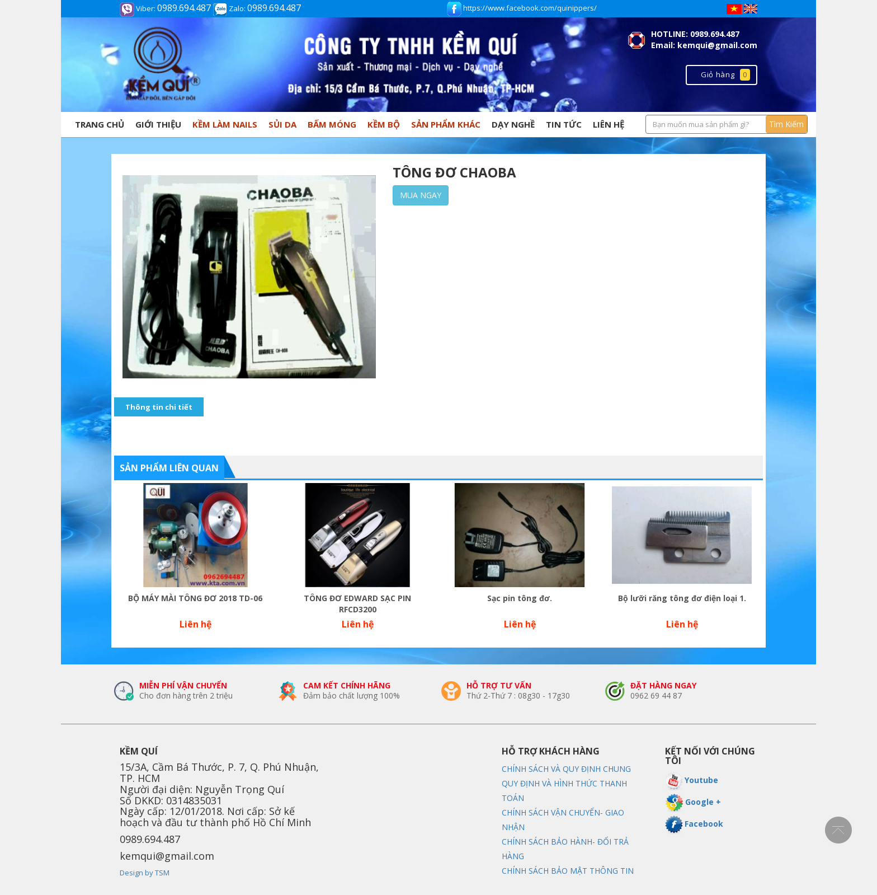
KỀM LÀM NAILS (224, 124)
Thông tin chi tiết (158, 407)
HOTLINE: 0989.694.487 (695, 34)
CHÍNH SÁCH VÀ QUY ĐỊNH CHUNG (566, 768)
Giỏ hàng (725, 74)
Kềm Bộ (383, 124)
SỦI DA (282, 124)
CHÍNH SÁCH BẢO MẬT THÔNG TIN (568, 870)
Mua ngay (420, 195)
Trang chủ (99, 124)
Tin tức (564, 124)
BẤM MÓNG (332, 124)
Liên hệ (608, 124)
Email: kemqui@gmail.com (704, 45)
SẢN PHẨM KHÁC (445, 124)
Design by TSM (144, 873)
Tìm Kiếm (786, 124)
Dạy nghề (513, 124)
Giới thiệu (158, 124)
